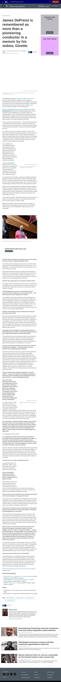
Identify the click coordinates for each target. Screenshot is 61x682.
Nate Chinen (20, 655)
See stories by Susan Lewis (15, 615)
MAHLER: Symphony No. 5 (10, 579)
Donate (56, 1)
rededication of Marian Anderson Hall (25, 86)
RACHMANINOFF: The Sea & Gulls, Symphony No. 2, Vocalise (19, 576)
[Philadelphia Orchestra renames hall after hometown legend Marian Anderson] (9, 642)
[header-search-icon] (50, 1)
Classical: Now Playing (49, 18)
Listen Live (24, 668)
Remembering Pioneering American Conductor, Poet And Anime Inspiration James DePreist (38, 626)
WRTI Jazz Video (25, 671)
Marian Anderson (12, 152)
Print (35, 52)
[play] (3, 6)
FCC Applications (50, 671)
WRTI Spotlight (6, 15)
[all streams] (55, 6)
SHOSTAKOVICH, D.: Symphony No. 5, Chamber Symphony (18, 572)
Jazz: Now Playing (49, 39)
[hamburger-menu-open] (3, 2)
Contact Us (36, 671)
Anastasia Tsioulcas (22, 628)
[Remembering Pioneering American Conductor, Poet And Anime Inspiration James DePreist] (9, 628)
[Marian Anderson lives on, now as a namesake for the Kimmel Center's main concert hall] (9, 654)
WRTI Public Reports (51, 668)
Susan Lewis (13, 606)
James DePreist (30, 594)
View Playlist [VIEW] (50, 32)
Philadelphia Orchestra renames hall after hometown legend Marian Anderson (36, 640)
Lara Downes (20, 642)
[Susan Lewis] (5, 608)
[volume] (7, 6)
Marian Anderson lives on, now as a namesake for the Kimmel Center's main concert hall (38, 652)
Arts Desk (36, 668)
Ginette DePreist (20, 594)
